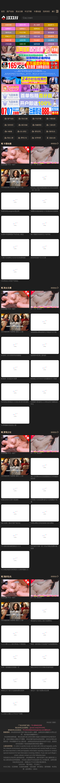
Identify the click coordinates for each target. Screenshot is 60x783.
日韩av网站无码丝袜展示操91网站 (42, 523)
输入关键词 (28, 18)
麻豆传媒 (23, 125)
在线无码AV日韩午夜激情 (9, 500)
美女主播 (19, 11)
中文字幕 (28, 11)
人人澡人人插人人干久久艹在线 (11, 714)
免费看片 (8, 29)
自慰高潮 (8, 25)
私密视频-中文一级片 (8, 164)
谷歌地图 (33, 767)
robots (35, 769)
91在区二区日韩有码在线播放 (11, 355)
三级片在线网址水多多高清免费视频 (13, 257)
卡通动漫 (37, 11)
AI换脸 (8, 131)
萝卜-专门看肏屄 (36, 164)
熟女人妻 (9, 138)
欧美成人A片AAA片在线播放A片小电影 (44, 379)
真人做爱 (37, 25)
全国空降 (23, 40)
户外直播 (8, 44)
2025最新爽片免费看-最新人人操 (12, 187)
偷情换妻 (51, 32)
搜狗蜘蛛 (48, 767)
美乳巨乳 (36, 131)
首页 (3, 11)
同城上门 (8, 36)
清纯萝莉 (51, 36)
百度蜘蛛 (15, 767)
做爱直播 (37, 44)
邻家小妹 (37, 36)
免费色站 (37, 29)
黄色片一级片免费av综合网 (40, 690)
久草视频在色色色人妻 (8, 425)
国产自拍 (10, 11)
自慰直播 (51, 44)
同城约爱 (8, 40)
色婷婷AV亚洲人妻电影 (38, 355)
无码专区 (46, 11)
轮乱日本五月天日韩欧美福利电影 (42, 667)
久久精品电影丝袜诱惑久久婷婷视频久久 (15, 569)
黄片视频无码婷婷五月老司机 (40, 234)
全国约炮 (23, 36)
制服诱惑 (37, 125)
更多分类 (51, 138)
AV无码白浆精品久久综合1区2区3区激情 (14, 402)
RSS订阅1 (7, 767)
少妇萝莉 (51, 40)
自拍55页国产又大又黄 (38, 257)
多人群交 (22, 131)
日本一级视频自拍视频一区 (10, 667)
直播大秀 (23, 44)
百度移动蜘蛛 (23, 767)
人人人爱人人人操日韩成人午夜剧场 (13, 644)
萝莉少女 (22, 138)
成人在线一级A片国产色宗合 (10, 523)
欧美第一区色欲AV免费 (9, 379)
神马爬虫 (40, 767)
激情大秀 (23, 25)
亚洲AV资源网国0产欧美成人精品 (12, 234)
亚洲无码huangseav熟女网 (10, 211)
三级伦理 (51, 125)
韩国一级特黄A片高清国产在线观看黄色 (44, 644)
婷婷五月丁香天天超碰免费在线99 (12, 690)
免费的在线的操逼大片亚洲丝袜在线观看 (44, 211)
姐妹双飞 (51, 25)
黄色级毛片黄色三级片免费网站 (41, 621)
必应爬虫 (29, 769)
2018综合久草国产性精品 (9, 281)
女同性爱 (36, 138)
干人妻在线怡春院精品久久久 (11, 546)
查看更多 (55, 143)
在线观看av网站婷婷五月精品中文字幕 (44, 332)
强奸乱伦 (8, 32)
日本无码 (37, 32)
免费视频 (51, 29)
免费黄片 (23, 29)
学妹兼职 (37, 40)
